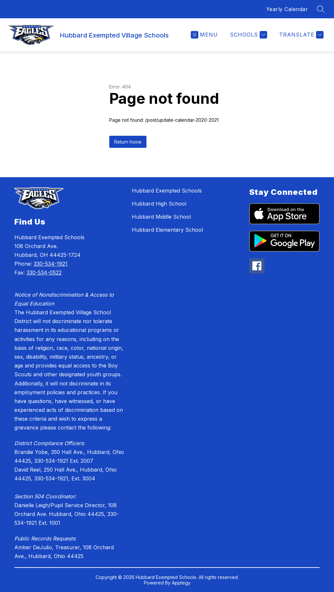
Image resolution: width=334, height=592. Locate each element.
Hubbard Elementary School (167, 229)
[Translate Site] (301, 35)
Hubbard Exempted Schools (167, 190)
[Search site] (321, 9)
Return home (128, 142)
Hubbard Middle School (161, 216)
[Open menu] (204, 35)
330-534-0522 (44, 272)
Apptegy (181, 582)
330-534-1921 (51, 263)
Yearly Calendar (287, 9)
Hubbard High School (159, 203)
